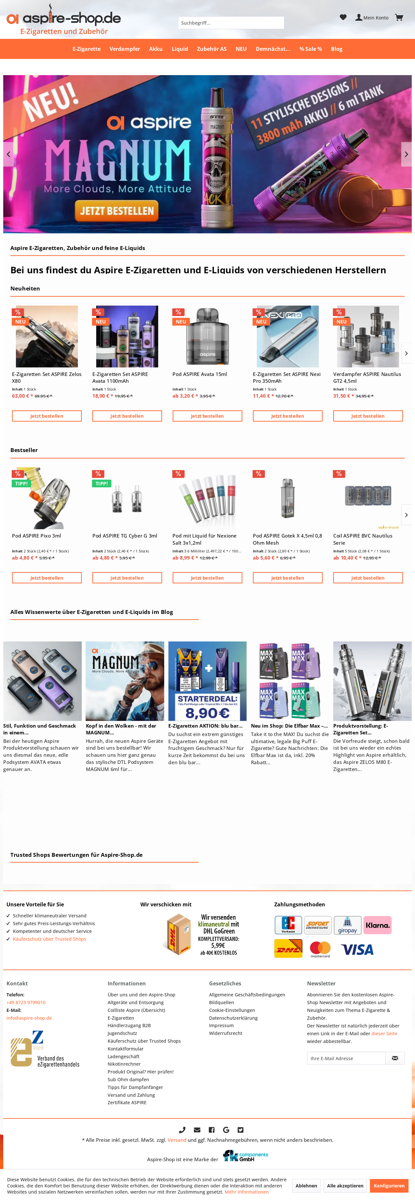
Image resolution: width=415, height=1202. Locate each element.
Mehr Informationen (247, 1192)
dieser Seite (384, 1033)
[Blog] (336, 49)
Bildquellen (221, 1002)
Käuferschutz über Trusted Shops (49, 939)
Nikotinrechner (124, 1064)
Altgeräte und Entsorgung (136, 1002)
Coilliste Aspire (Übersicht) (136, 1010)
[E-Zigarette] (86, 49)
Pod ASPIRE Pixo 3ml (36, 535)
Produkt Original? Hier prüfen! (141, 1072)
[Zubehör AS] (212, 49)
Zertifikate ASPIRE (127, 1102)
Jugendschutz (122, 1033)
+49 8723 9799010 (25, 1002)
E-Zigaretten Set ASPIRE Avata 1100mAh (120, 377)
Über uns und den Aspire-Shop (141, 995)
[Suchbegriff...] (231, 22)
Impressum (221, 1025)
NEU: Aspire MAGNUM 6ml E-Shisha (207, 154)
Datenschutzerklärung (233, 1018)
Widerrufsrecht (225, 1033)
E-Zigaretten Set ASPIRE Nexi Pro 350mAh (287, 377)
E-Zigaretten (121, 1018)
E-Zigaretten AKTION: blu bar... (205, 725)
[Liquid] (180, 49)
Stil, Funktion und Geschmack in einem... (39, 729)
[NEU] (241, 49)
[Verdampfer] (125, 49)
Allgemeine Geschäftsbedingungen (247, 995)
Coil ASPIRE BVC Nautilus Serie (362, 539)
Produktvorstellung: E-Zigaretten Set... (360, 729)
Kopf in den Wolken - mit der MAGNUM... (121, 729)
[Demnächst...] (273, 49)
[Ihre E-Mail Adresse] (346, 1058)
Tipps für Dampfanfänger (135, 1087)
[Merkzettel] (343, 17)
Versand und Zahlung (131, 1095)
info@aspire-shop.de (29, 1018)
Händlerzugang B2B (129, 1025)
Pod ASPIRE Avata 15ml (199, 374)
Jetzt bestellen (47, 416)
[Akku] (156, 49)
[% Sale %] (310, 49)
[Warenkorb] (402, 17)
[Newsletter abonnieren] (395, 1058)
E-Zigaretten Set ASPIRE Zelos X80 (46, 377)
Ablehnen (306, 1186)
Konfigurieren (389, 1186)
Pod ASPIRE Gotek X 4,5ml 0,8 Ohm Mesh (287, 539)
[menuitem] (231, 22)
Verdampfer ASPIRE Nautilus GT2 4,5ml (367, 377)
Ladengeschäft (123, 1056)
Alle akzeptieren (345, 1186)
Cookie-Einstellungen (232, 1010)
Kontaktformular (126, 1049)
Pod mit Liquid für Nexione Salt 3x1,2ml (204, 539)
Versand (177, 1140)
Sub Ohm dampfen (128, 1079)
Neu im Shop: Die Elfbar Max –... (289, 725)
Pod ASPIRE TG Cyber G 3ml (125, 535)
